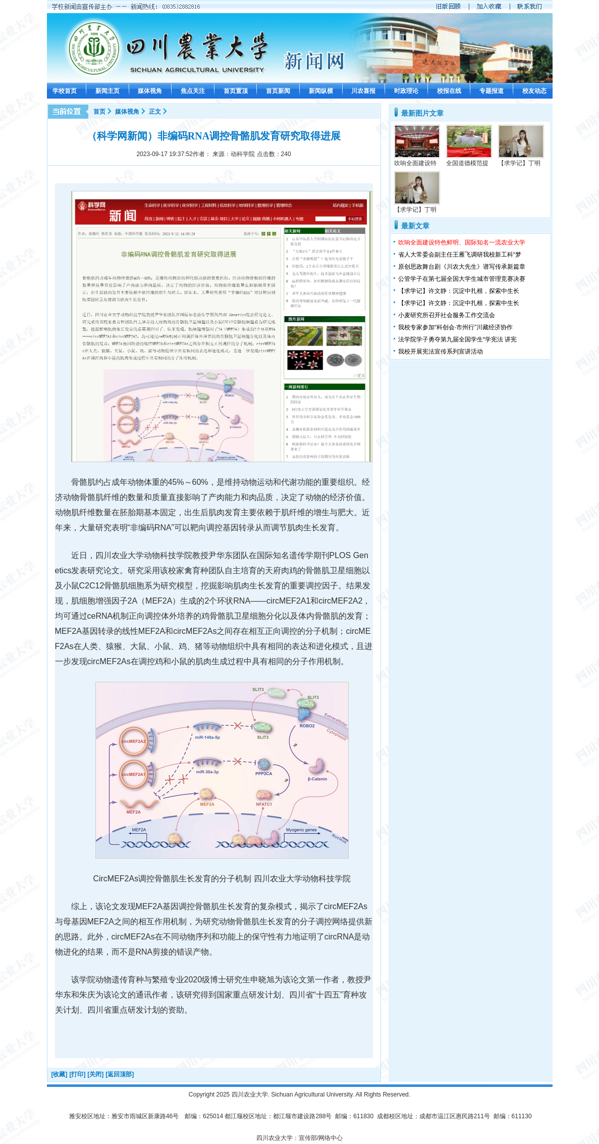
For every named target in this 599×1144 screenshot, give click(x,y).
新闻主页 (107, 90)
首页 (99, 111)
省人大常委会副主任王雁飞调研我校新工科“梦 (459, 254)
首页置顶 (236, 90)
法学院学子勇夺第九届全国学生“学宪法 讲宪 (457, 339)
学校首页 (64, 90)
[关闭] (95, 1074)
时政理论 (406, 90)
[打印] (77, 1074)
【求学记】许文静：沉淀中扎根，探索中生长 (458, 290)
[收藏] (59, 1074)
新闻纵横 (321, 90)
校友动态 (534, 90)
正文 (155, 111)
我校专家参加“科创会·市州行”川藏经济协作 (455, 327)
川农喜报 (363, 90)
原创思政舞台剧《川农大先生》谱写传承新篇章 (461, 266)
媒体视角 (150, 90)
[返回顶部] (119, 1074)
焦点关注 (193, 90)
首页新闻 (278, 90)
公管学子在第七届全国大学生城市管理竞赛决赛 (461, 278)
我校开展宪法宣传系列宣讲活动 (440, 351)
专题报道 (491, 90)
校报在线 (449, 90)
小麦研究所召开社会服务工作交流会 (446, 315)
